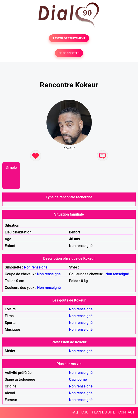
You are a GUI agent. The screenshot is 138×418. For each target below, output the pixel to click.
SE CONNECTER (68, 53)
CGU (85, 412)
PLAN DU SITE (103, 412)
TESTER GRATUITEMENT (69, 38)
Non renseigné (36, 267)
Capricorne (78, 379)
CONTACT (126, 412)
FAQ (74, 412)
